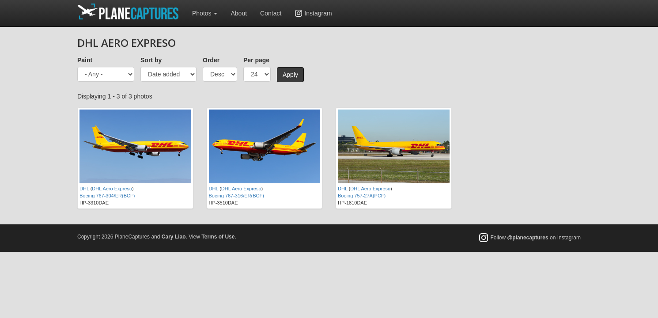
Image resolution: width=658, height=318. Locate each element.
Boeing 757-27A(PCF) (362, 195)
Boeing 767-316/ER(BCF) (236, 195)
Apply (290, 74)
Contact (270, 13)
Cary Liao (174, 237)
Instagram (318, 13)
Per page (256, 60)
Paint (84, 60)
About (239, 13)
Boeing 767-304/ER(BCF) (107, 195)
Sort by (151, 60)
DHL (84, 188)
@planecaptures (527, 238)
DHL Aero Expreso (112, 188)
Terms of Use (217, 237)
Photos (204, 13)
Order (211, 60)
